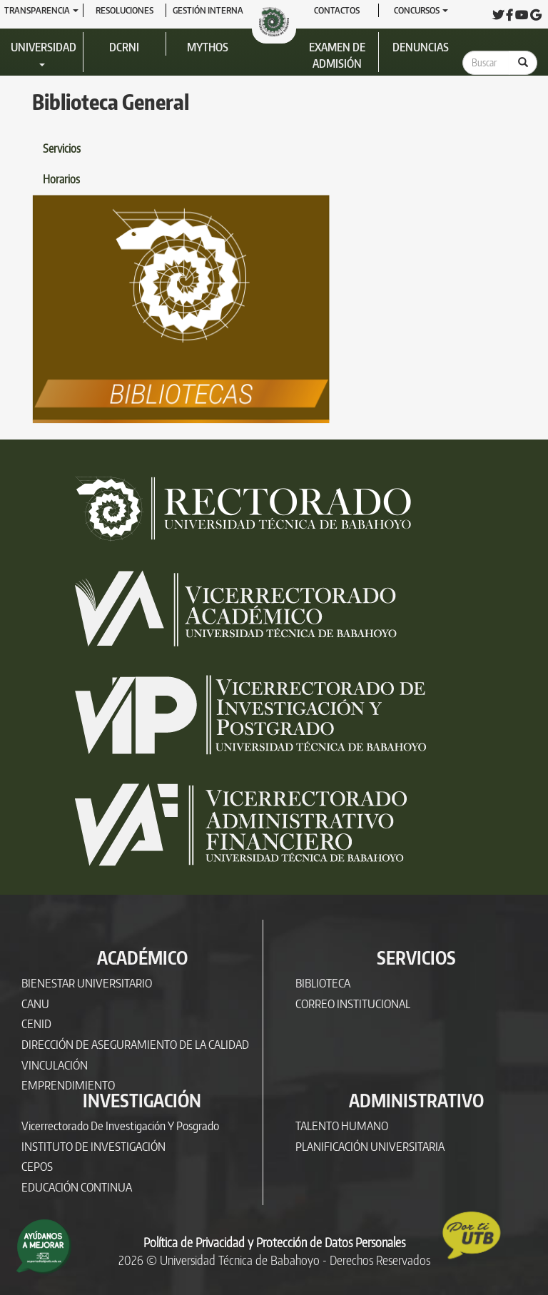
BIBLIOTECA (322, 982)
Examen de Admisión (337, 55)
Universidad (43, 53)
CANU (35, 1003)
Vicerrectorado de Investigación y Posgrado (120, 1125)
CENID (36, 1023)
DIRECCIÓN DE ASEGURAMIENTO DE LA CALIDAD (135, 1044)
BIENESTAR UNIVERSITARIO (86, 982)
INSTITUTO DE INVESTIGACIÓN (93, 1146)
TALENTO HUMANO (341, 1125)
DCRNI (124, 47)
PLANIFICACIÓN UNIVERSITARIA (370, 1146)
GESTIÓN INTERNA (208, 10)
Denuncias (420, 47)
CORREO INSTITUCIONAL (352, 1003)
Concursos (421, 10)
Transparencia (41, 10)
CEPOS (37, 1166)
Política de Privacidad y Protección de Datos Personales (274, 1242)
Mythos (207, 47)
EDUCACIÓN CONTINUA (76, 1186)
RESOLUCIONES (124, 10)
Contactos (337, 10)
